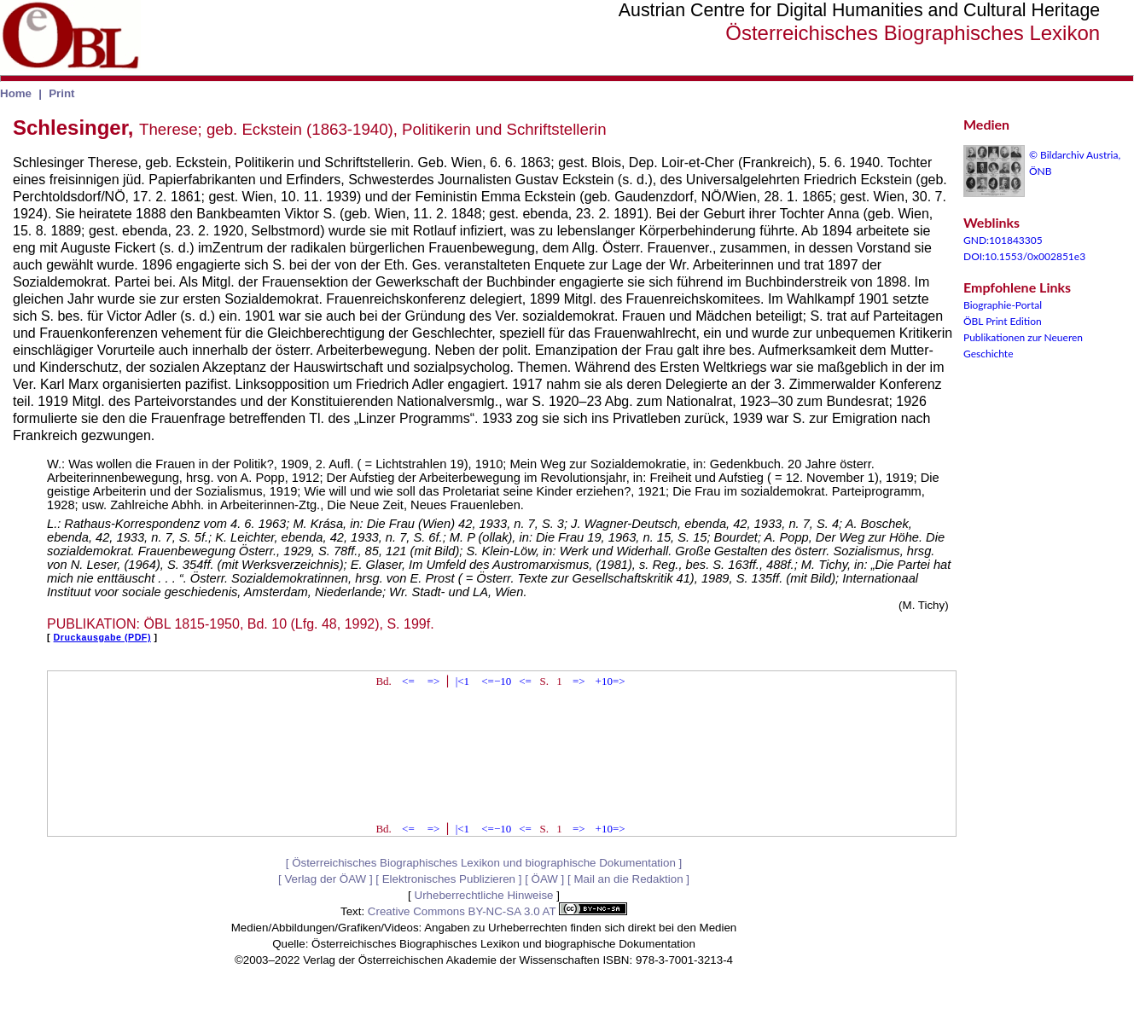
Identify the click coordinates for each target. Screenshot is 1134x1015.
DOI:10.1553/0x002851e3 (1024, 256)
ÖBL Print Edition (1002, 321)
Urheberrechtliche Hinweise (484, 895)
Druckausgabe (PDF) (102, 637)
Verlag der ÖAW (325, 879)
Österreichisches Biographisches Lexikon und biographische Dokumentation (484, 862)
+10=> (610, 681)
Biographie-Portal (1002, 305)
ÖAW (545, 879)
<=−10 (496, 681)
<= (408, 681)
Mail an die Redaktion (628, 879)
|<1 (462, 681)
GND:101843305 (1003, 240)
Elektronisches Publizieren (448, 879)
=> (433, 681)
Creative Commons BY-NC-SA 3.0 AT (497, 911)
